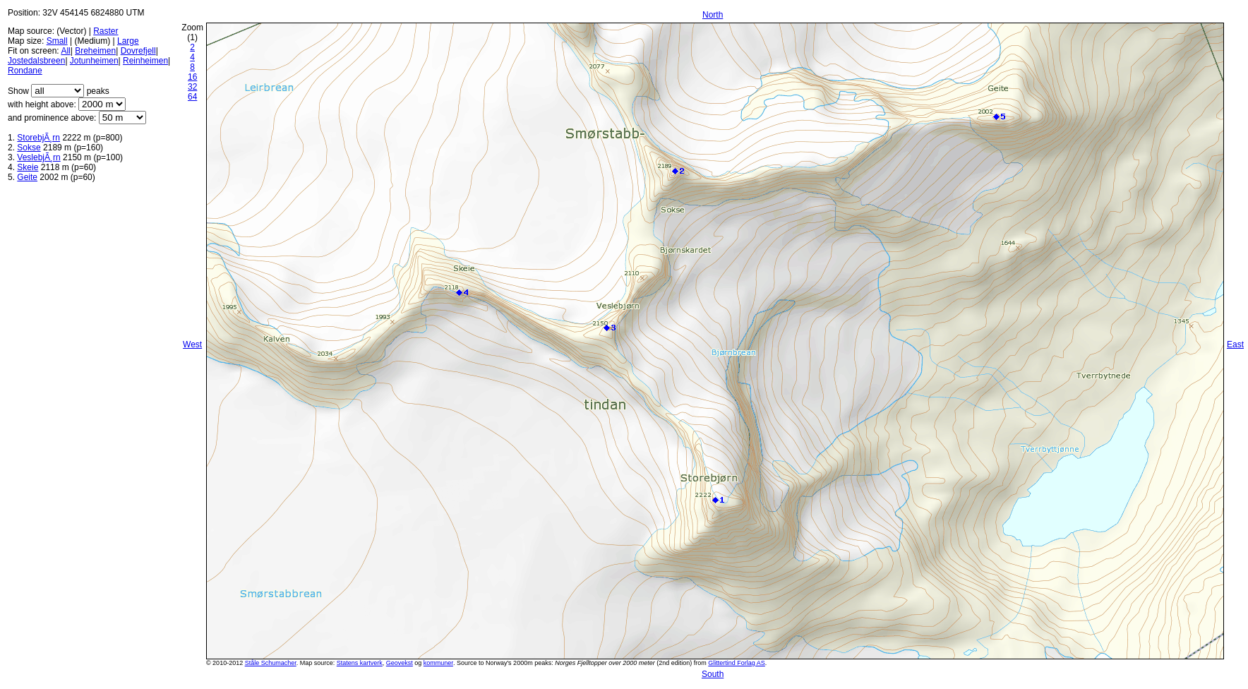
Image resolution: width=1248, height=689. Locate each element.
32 (192, 87)
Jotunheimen (94, 61)
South (713, 674)
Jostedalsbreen (36, 61)
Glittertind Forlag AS (736, 662)
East (1235, 344)
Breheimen (95, 51)
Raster (105, 31)
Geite (27, 177)
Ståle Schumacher (270, 662)
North (712, 15)
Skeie (27, 167)
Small (57, 41)
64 (192, 97)
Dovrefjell (138, 51)
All (65, 51)
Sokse (28, 147)
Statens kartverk (360, 662)
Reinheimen (145, 61)
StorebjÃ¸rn (38, 138)
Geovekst (399, 662)
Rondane (25, 71)
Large (128, 41)
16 (192, 77)
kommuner (438, 662)
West (192, 344)
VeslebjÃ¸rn (38, 157)
